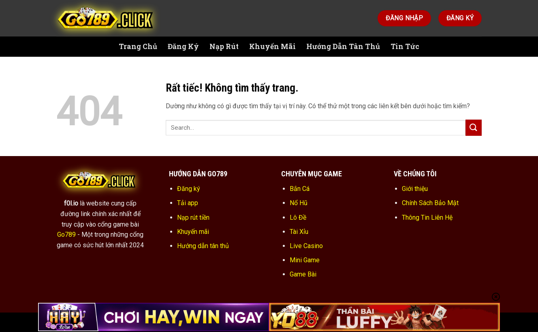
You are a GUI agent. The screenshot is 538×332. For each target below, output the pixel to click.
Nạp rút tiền (193, 217)
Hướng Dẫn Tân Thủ (343, 46)
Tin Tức (405, 46)
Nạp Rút (224, 46)
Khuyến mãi (193, 232)
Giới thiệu (415, 189)
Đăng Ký (183, 46)
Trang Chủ (138, 46)
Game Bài (303, 274)
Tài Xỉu (299, 232)
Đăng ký (188, 189)
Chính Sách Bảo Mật (430, 203)
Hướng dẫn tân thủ (203, 246)
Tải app (187, 203)
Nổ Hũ (298, 203)
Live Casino (306, 246)
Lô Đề (298, 217)
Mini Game (305, 260)
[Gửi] (473, 127)
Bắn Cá (300, 189)
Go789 (66, 234)
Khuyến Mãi (272, 46)
